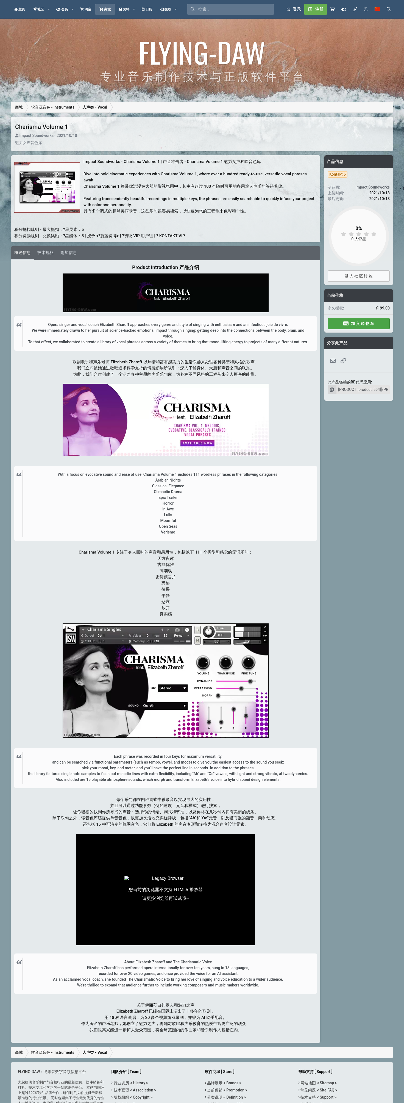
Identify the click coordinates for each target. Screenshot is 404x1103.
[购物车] (332, 9)
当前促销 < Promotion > (226, 1090)
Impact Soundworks (36, 135)
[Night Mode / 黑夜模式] (365, 9)
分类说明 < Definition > (226, 1097)
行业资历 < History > (130, 1083)
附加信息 (68, 252)
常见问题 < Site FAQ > (318, 1090)
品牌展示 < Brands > (223, 1083)
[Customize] (343, 9)
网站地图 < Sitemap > (318, 1083)
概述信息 (22, 252)
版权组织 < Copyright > (132, 1097)
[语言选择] (377, 9)
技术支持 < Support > (318, 1097)
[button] (48, 9)
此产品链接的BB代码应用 (349, 382)
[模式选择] (354, 9)
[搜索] (236, 9)
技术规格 (45, 252)
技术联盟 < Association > (134, 1090)
